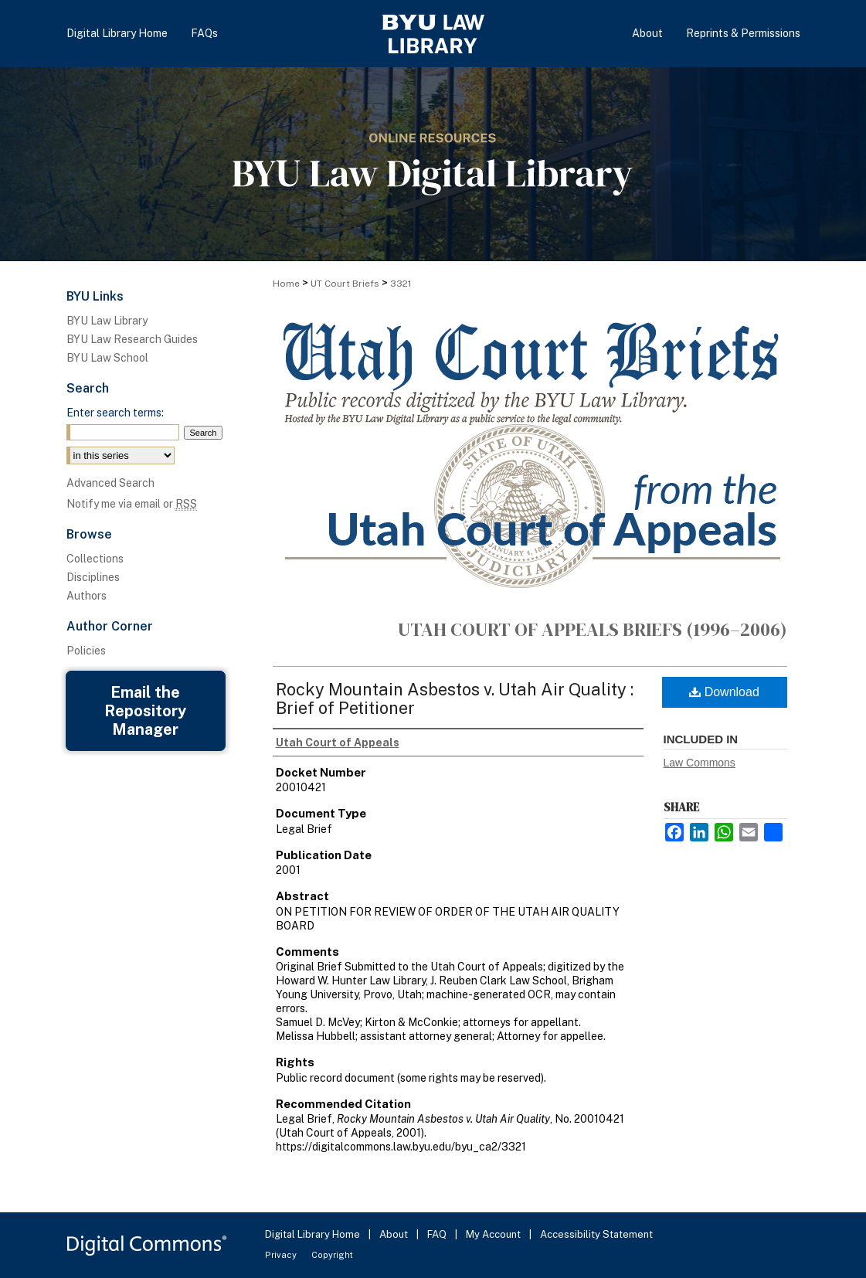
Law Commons (699, 762)
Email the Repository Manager (145, 711)
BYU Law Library (107, 320)
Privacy (282, 1254)
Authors (86, 596)
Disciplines (93, 577)
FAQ (438, 1234)
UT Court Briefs (345, 283)
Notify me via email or (131, 504)
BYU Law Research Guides (132, 339)
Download (724, 691)
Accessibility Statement (596, 1234)
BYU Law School (107, 358)
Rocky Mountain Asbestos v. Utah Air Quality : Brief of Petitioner (454, 698)
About (394, 1234)
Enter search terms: (115, 412)
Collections (95, 558)
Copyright (332, 1254)
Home (286, 283)
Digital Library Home (313, 1234)
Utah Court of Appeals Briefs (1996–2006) (592, 629)
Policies (86, 650)
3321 (400, 283)
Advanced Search (110, 483)
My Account (494, 1234)
